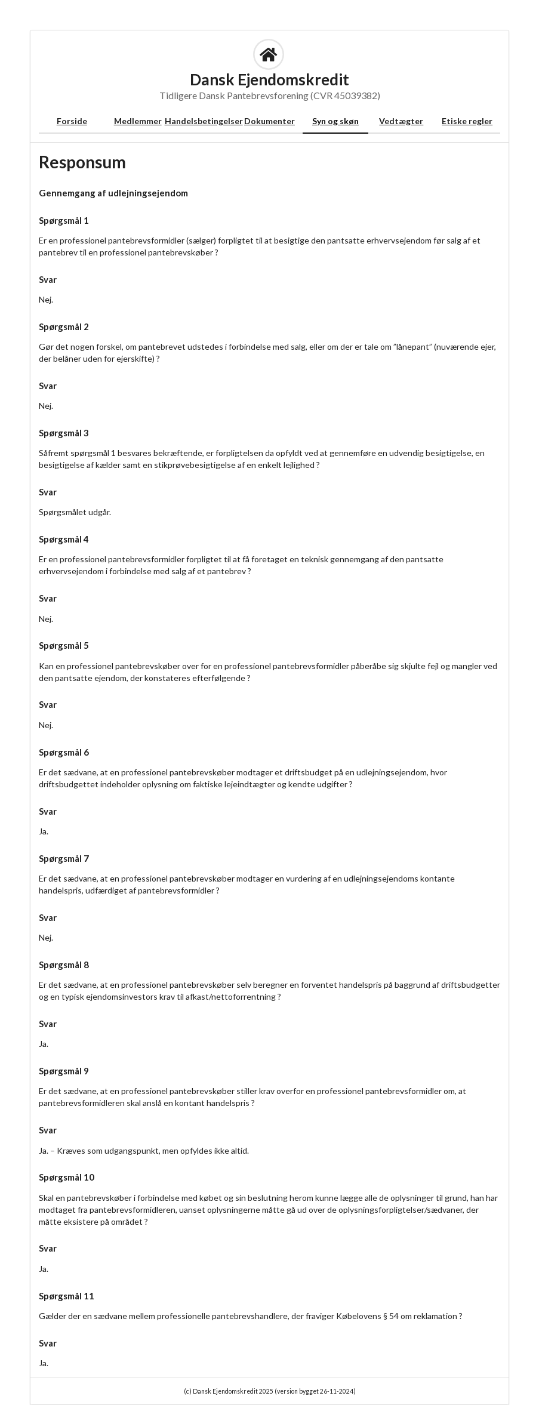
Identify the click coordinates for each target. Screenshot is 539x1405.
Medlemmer (138, 121)
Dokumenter (269, 121)
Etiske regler (467, 121)
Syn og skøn (335, 121)
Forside (72, 121)
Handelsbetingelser (203, 121)
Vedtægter (401, 121)
